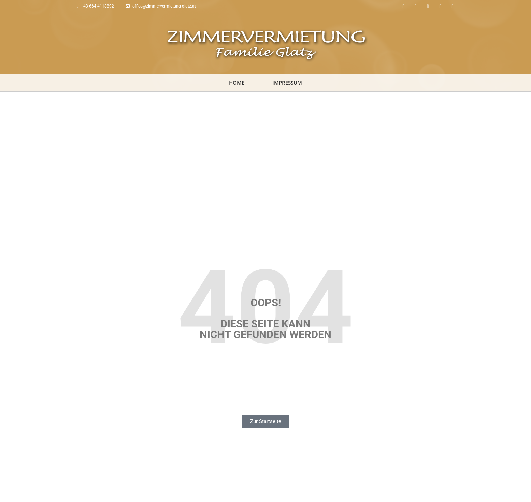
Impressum (287, 82)
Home (236, 82)
